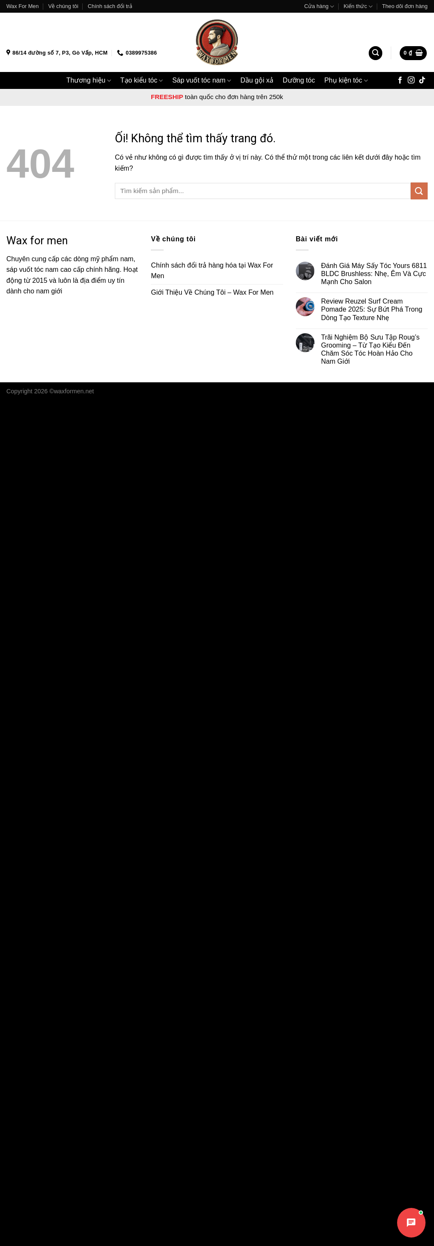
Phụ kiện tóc (345, 81)
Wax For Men (22, 6)
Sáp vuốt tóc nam (201, 81)
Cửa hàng (319, 7)
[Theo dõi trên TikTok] (422, 80)
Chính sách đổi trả (110, 6)
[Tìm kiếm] (375, 53)
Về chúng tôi (63, 6)
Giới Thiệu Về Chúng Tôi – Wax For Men (212, 292)
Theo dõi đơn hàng (405, 6)
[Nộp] (419, 190)
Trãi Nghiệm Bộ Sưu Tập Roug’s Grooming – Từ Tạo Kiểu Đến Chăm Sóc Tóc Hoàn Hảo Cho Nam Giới (370, 349)
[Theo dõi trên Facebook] (400, 80)
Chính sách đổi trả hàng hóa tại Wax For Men (212, 271)
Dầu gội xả (256, 80)
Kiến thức (358, 7)
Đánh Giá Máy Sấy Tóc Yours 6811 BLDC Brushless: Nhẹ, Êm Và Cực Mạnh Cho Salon (374, 273)
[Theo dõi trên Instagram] (411, 80)
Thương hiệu (88, 81)
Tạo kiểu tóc (141, 81)
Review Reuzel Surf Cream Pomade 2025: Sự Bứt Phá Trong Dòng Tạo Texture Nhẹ (371, 309)
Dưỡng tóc (299, 80)
